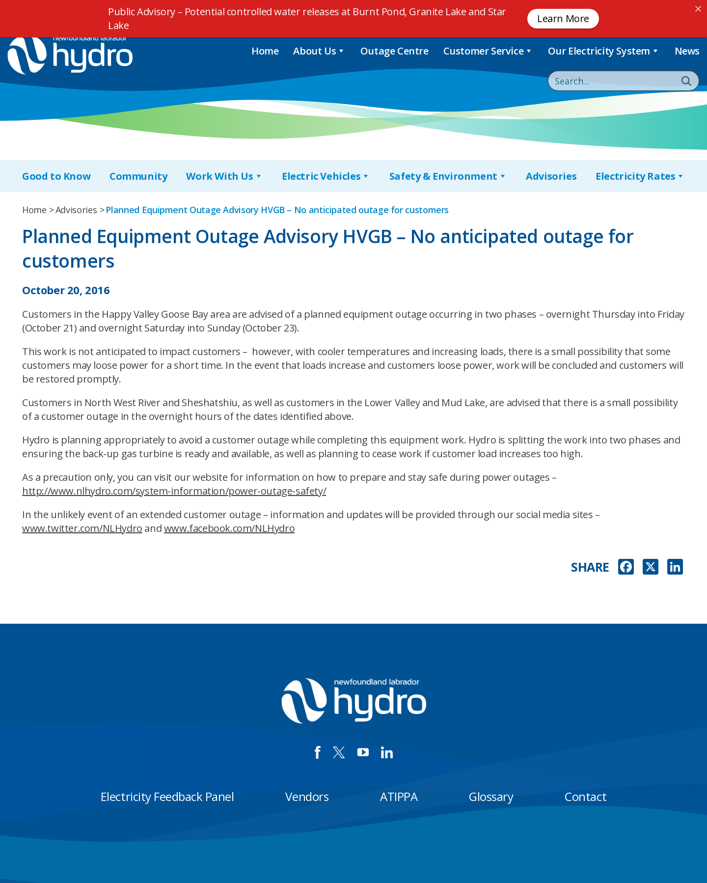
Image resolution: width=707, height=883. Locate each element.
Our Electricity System (604, 50)
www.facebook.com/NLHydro (229, 528)
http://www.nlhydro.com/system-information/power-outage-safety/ (174, 490)
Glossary (491, 796)
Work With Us (224, 176)
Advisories (551, 176)
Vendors (306, 796)
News (687, 50)
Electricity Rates (640, 176)
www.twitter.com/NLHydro (82, 528)
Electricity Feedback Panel (167, 796)
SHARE (590, 567)
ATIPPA (398, 796)
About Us (319, 50)
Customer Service (488, 50)
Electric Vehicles (326, 176)
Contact (585, 796)
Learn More (563, 18)
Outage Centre (394, 50)
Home (264, 50)
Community (138, 176)
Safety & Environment (448, 176)
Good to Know (56, 176)
